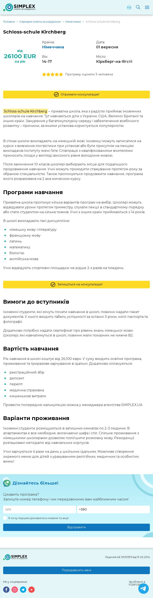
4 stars (57, 74)
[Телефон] (113, 509)
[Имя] (39, 509)
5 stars (61, 74)
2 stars (48, 74)
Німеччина (53, 47)
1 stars (44, 74)
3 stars (52, 74)
